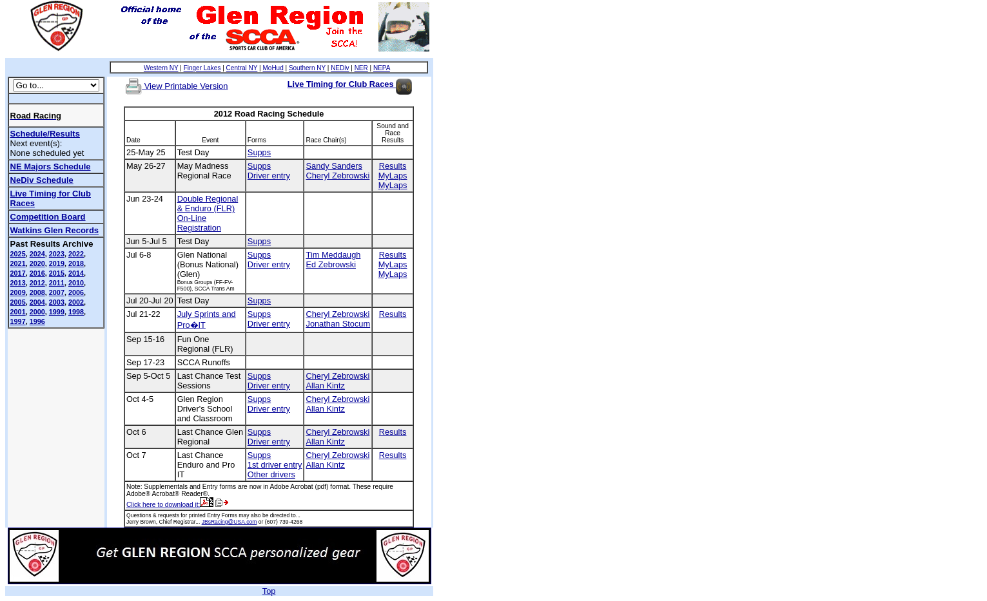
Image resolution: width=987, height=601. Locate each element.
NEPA (381, 68)
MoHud (272, 68)
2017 (18, 273)
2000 (37, 312)
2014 (76, 273)
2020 (37, 263)
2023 (56, 254)
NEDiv (340, 68)
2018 (76, 263)
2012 (37, 283)
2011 (56, 283)
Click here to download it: (169, 504)
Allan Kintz (325, 385)
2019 (56, 263)
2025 (18, 254)
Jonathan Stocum (338, 324)
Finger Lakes (202, 68)
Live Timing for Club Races (350, 84)
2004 (37, 302)
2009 (18, 292)
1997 (18, 321)
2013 (18, 283)
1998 (76, 312)
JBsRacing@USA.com (229, 522)
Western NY (161, 68)
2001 (18, 312)
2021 (18, 263)
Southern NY (307, 68)
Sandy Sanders (334, 166)
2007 (56, 292)
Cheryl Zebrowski (337, 175)
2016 (37, 273)
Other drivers (271, 474)
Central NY (242, 68)
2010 (76, 283)
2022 (76, 254)
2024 (37, 254)
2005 (18, 302)
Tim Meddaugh (333, 255)
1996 (37, 321)
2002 (76, 302)
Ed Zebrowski (331, 264)
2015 (56, 273)
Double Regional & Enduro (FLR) (208, 203)
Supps (259, 152)
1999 (56, 312)
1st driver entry (275, 465)
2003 (56, 302)
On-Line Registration (199, 223)
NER (361, 68)
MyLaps (392, 175)
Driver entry (269, 175)
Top (269, 591)
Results (393, 166)
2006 (76, 292)
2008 (37, 292)
